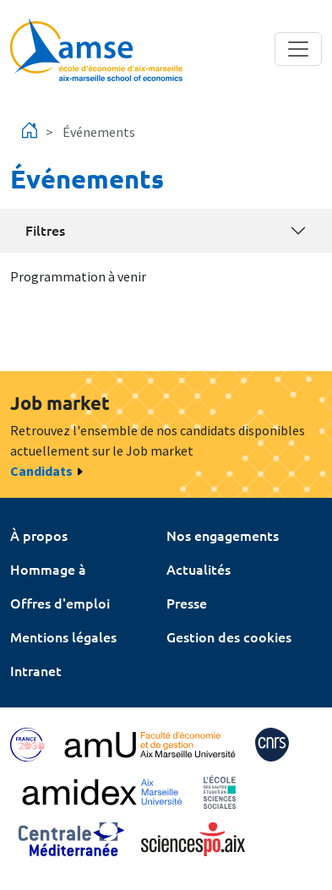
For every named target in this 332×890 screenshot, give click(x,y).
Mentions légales (63, 636)
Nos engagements (222, 535)
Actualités (198, 569)
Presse (186, 602)
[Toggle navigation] (298, 49)
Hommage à (48, 569)
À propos (39, 535)
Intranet (36, 670)
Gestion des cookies (228, 636)
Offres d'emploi (60, 602)
